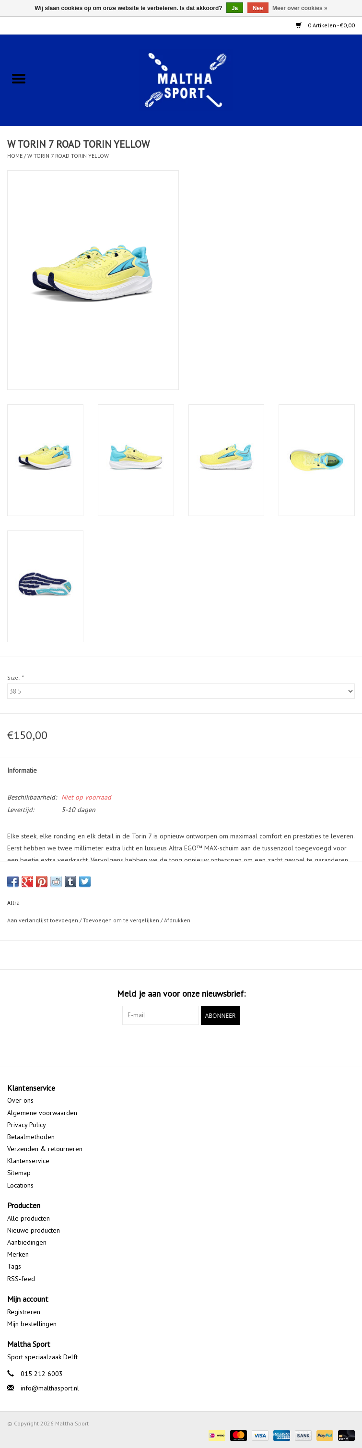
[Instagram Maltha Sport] (198, 1044)
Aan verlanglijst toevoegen (43, 920)
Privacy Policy (26, 1124)
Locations (20, 1185)
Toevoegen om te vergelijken (122, 920)
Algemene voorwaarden (42, 1112)
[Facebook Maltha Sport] (164, 1044)
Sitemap (19, 1172)
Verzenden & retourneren (44, 1148)
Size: (15, 677)
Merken (18, 1254)
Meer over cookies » (299, 8)
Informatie (22, 770)
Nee (258, 8)
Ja (235, 8)
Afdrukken (177, 920)
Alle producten (28, 1218)
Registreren (23, 1311)
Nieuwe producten (33, 1230)
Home (15, 155)
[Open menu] (18, 78)
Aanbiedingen (27, 1242)
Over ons (20, 1100)
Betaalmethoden (31, 1136)
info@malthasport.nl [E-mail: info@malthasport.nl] (50, 1388)
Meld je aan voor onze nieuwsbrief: (181, 994)
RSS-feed (21, 1278)
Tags (14, 1266)
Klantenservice (28, 1160)
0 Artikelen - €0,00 (325, 25)
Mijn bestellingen (32, 1323)
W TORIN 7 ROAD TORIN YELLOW (68, 155)
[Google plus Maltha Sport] (181, 1044)
